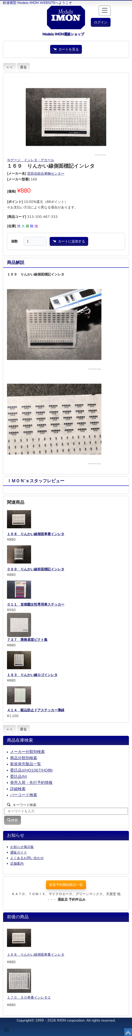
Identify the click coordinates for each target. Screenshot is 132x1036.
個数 (14, 241)
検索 (12, 820)
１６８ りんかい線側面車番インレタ (35, 954)
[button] (101, 22)
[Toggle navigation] (6, 1029)
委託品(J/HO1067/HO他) (31, 770)
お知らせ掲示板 (22, 846)
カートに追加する (69, 241)
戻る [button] (23, 67)
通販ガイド (18, 852)
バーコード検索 (23, 795)
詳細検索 (18, 789)
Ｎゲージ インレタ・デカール (30, 160)
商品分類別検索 (23, 758)
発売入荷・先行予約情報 (31, 782)
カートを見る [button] (66, 49)
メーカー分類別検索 (27, 751)
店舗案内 (17, 863)
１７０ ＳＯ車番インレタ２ (29, 997)
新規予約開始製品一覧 (66, 884)
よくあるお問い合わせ (27, 858)
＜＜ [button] (9, 67)
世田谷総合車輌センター (45, 173)
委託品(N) (18, 776)
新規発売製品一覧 (25, 764)
